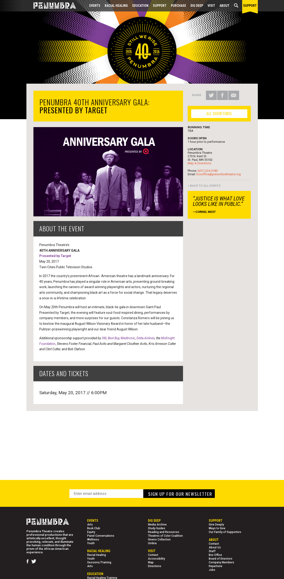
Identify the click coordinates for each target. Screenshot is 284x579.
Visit (211, 5)
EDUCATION (140, 5)
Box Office (215, 555)
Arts (90, 524)
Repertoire (215, 566)
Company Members (221, 562)
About (224, 5)
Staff (212, 551)
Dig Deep (197, 5)
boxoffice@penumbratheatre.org (218, 174)
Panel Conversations (100, 535)
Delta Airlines (146, 338)
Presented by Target (55, 256)
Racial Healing (116, 5)
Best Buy (113, 338)
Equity (91, 532)
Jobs (212, 570)
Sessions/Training (99, 562)
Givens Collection (159, 539)
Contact (153, 555)
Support (159, 5)
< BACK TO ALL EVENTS (204, 185)
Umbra (152, 543)
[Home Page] (51, 5)
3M (104, 338)
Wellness (93, 539)
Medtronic (128, 338)
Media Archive (157, 524)
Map (151, 562)
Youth (91, 543)
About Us (215, 547)
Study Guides (156, 528)
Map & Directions (199, 163)
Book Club (93, 528)
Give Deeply (216, 524)
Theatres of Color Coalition (165, 535)
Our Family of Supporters (225, 532)
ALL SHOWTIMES (219, 113)
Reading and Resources (163, 532)
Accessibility (156, 558)
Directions (154, 566)
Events (94, 5)
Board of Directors (220, 558)
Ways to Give (217, 528)
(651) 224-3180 (208, 170)
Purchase (178, 5)
